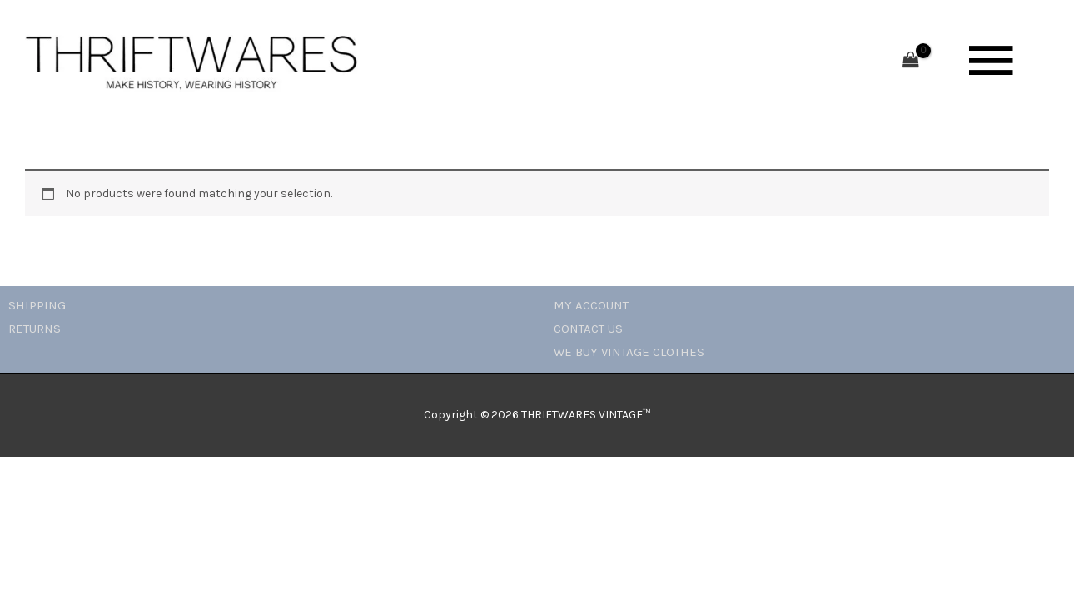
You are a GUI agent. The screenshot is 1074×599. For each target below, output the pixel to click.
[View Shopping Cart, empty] (911, 61)
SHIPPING (37, 305)
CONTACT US (588, 328)
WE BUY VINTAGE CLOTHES (629, 351)
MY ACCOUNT (591, 305)
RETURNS (34, 328)
